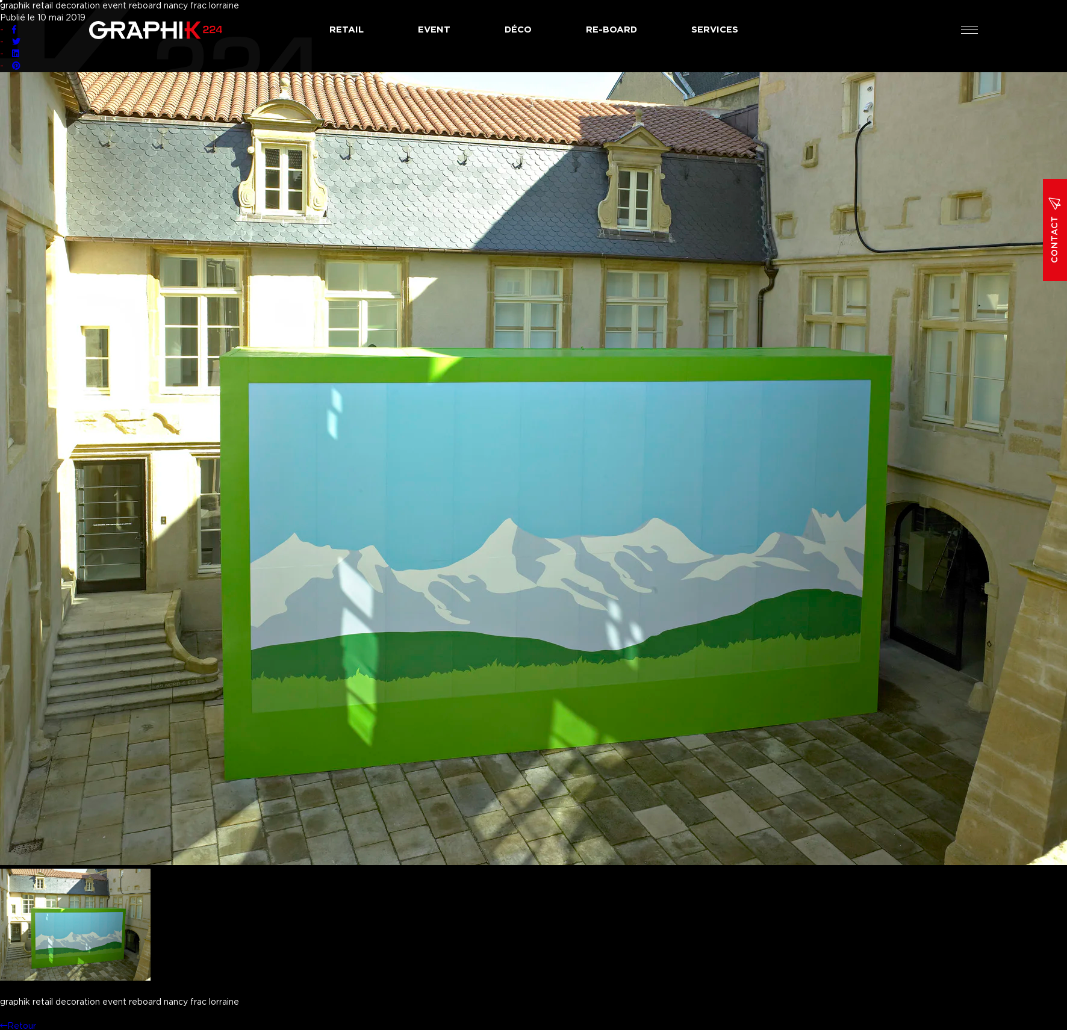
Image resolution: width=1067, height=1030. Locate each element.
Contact (1055, 230)
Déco (518, 29)
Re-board (611, 29)
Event (434, 29)
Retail (346, 29)
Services (714, 29)
